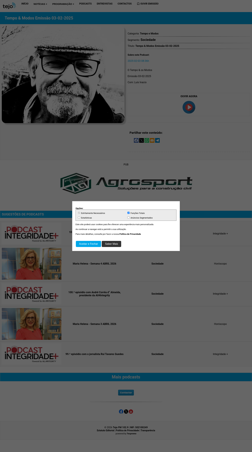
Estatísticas (85, 217)
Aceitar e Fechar (88, 243)
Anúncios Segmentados (140, 217)
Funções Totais (136, 213)
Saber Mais (111, 243)
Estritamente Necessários (91, 213)
